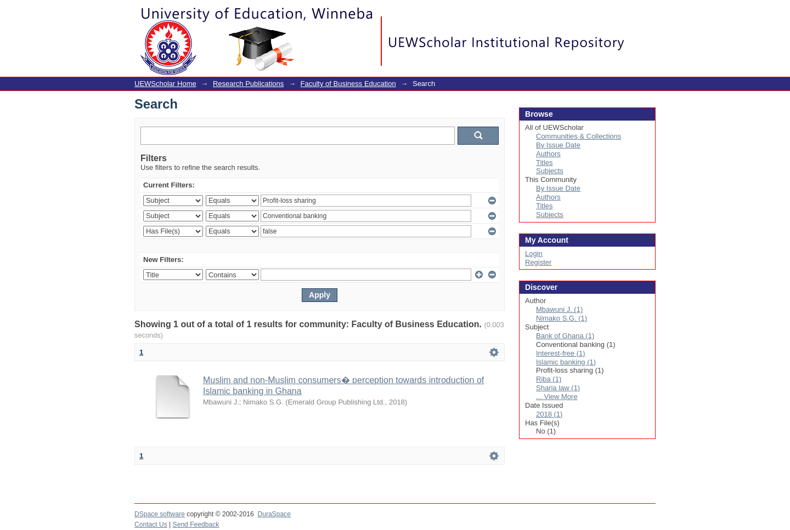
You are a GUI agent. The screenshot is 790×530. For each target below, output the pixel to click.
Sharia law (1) (558, 388)
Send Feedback (196, 524)
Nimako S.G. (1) (561, 318)
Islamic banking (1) (566, 362)
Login (647, 13)
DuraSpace (273, 514)
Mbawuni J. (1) (559, 309)
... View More (557, 396)
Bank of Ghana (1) (565, 336)
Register (538, 262)
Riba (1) (548, 379)
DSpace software (159, 514)
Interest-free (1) (560, 353)
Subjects (549, 171)
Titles (544, 162)
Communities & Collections (578, 136)
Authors (548, 154)
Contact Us (150, 524)
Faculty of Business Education (348, 83)
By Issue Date (558, 145)
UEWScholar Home (165, 83)
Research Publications (248, 83)
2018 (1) (549, 414)
